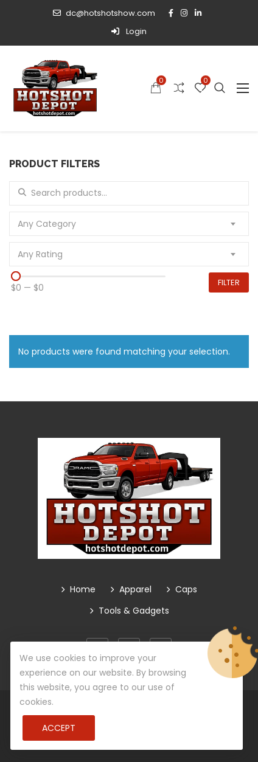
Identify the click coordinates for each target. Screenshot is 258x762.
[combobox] (129, 224)
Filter (229, 282)
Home (83, 589)
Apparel (135, 589)
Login (129, 31)
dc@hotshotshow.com (104, 13)
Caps (186, 589)
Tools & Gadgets (134, 610)
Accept (58, 728)
